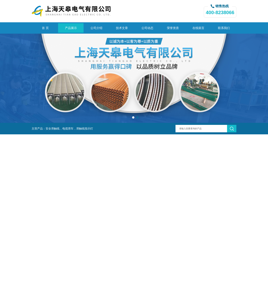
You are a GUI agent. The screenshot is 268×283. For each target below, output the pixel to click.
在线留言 (198, 28)
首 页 (45, 28)
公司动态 (147, 28)
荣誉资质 (173, 28)
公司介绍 (96, 28)
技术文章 (122, 28)
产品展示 (71, 28)
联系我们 (224, 28)
